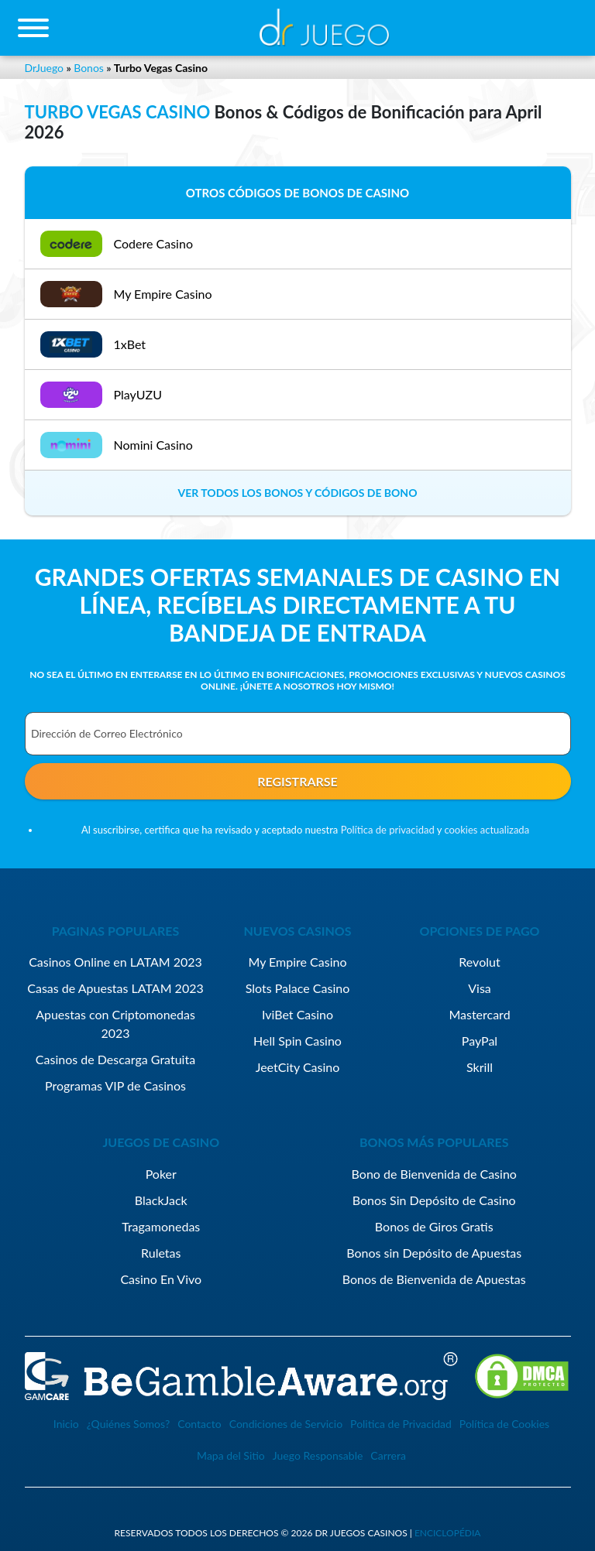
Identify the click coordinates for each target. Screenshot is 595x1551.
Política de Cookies (504, 1423)
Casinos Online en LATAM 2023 (115, 961)
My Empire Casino (297, 961)
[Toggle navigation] (33, 28)
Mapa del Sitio (231, 1455)
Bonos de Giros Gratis (434, 1226)
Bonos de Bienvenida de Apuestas (434, 1279)
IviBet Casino (297, 1014)
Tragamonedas (161, 1226)
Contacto (199, 1423)
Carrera (388, 1455)
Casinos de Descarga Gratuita (115, 1059)
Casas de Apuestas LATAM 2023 (115, 988)
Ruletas (161, 1252)
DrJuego (44, 67)
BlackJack (161, 1200)
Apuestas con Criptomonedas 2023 (115, 1023)
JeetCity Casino (298, 1067)
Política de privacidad (388, 829)
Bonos (89, 67)
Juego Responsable (318, 1455)
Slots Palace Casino (298, 988)
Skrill (479, 1067)
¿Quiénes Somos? (128, 1423)
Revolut (479, 961)
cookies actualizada (486, 829)
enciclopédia (447, 1533)
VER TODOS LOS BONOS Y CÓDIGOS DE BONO (298, 492)
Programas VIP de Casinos (115, 1085)
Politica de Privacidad (401, 1423)
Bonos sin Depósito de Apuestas (433, 1252)
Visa (479, 988)
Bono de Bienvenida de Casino (434, 1173)
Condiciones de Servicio (285, 1423)
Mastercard (479, 1014)
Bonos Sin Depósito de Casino (434, 1200)
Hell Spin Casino (297, 1040)
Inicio (66, 1423)
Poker (161, 1173)
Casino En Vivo (160, 1279)
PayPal (479, 1040)
